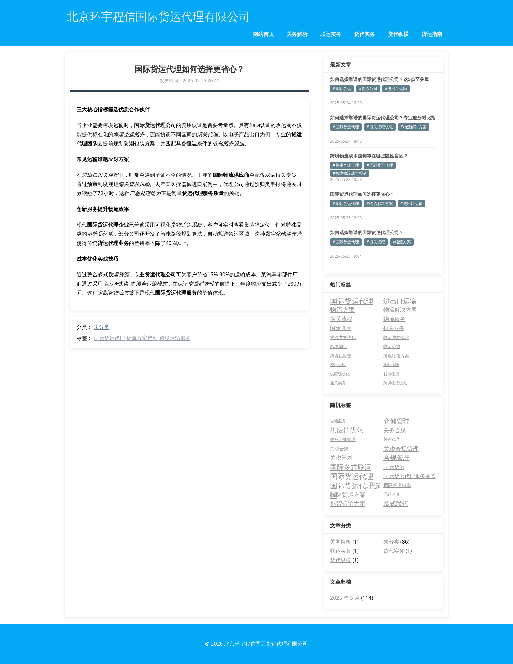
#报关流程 (376, 242)
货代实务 (364, 34)
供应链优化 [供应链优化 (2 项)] (340, 374)
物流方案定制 (142, 337)
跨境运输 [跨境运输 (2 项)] (338, 364)
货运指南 (431, 34)
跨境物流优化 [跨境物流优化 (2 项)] (395, 383)
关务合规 (394, 430)
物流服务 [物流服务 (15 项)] (394, 319)
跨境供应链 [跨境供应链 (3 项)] (340, 356)
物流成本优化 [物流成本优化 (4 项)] (396, 337)
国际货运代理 (109, 337)
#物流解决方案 (414, 127)
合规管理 (396, 457)
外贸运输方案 (347, 503)
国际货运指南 (397, 485)
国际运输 (391, 494)
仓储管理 (396, 420)
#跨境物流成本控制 (350, 173)
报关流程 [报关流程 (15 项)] (341, 319)
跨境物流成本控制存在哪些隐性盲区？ (369, 156)
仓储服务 (338, 421)
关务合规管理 (343, 439)
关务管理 (391, 439)
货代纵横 (398, 34)
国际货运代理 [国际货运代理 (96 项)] (351, 300)
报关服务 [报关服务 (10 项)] (393, 328)
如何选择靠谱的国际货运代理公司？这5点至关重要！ (379, 79)
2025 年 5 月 (345, 597)
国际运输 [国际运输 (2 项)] (391, 364)
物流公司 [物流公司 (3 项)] (391, 346)
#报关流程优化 (380, 127)
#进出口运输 (396, 88)
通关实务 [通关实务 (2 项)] (338, 383)
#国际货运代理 (346, 127)
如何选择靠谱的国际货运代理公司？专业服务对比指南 (382, 117)
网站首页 (263, 34)
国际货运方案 (347, 494)
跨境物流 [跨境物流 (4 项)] (338, 346)
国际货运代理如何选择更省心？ (362, 194)
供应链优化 (346, 430)
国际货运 (393, 466)
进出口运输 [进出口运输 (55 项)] (399, 300)
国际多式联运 (350, 466)
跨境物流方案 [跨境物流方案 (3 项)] (396, 356)
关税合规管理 (401, 448)
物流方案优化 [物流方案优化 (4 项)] (343, 337)
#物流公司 (368, 88)
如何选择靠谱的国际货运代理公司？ (366, 232)
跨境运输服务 (175, 337)
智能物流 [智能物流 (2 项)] (391, 374)
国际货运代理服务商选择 (409, 476)
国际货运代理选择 (355, 485)
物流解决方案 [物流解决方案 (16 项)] (400, 309)
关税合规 (339, 448)
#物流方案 (402, 242)
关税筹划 (341, 457)
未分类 (101, 327)
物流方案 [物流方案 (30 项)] (342, 309)
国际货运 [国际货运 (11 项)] (340, 328)
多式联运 (395, 503)
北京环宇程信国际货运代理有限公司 (266, 643)
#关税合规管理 (346, 165)
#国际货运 (342, 88)
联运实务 (330, 34)
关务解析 (297, 34)
